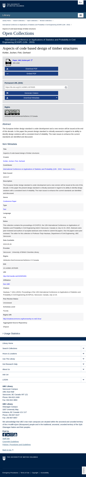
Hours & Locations (10, 354)
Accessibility (44, 473)
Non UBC (6, 284)
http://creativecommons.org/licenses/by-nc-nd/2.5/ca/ (22, 319)
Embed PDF (21, 74)
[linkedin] (8, 435)
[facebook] (4, 435)
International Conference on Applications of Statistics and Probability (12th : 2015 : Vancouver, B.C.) (39, 169)
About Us (6, 369)
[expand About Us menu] (83, 369)
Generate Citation (22, 93)
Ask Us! (6, 375)
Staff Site (6, 439)
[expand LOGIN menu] (83, 379)
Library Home (8, 343)
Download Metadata (32, 98)
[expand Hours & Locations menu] (83, 353)
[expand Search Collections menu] (83, 348)
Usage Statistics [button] (11, 333)
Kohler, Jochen (8, 161)
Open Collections (18, 33)
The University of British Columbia (31, 5)
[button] (13, 450)
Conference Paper (9, 201)
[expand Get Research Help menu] (83, 364)
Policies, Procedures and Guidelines (17, 445)
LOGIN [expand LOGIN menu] (5, 380)
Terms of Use (25, 473)
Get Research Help (10, 364)
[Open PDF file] (22, 60)
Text (4, 209)
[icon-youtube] (15, 435)
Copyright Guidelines (11, 442)
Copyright (35, 473)
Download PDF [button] (22, 69)
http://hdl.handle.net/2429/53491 (15, 276)
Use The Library (9, 359)
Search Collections (10, 348)
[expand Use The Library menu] (83, 358)
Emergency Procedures (10, 473)
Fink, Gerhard (20, 161)
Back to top (8, 450)
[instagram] (12, 435)
